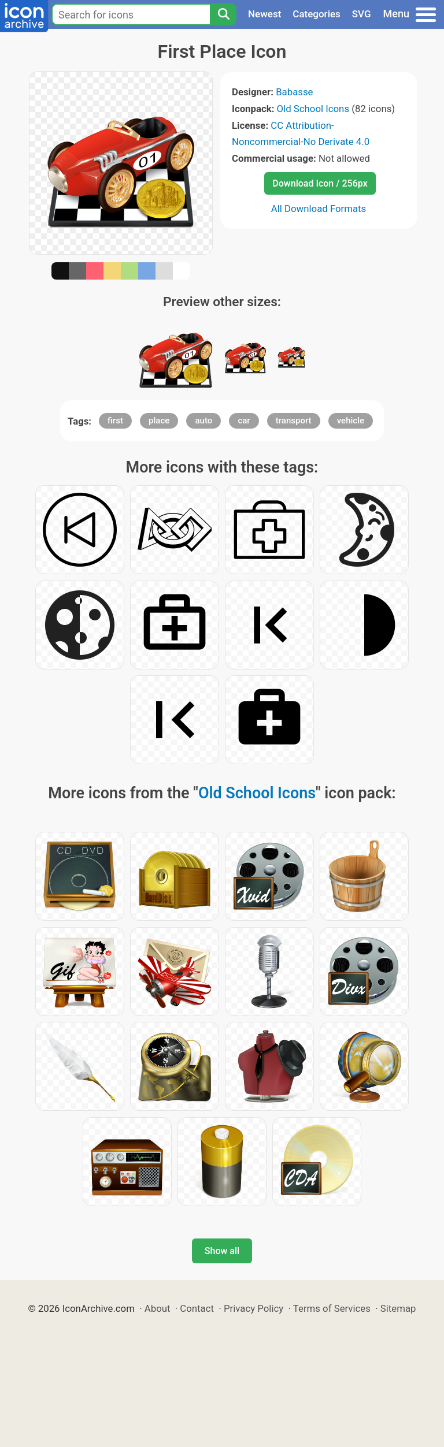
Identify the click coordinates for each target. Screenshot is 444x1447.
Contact (197, 1308)
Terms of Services (332, 1308)
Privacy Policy (253, 1308)
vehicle (350, 420)
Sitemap (398, 1308)
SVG (361, 14)
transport (294, 420)
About (158, 1308)
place (159, 420)
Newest (264, 14)
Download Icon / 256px (319, 183)
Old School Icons (313, 108)
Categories (317, 14)
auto (203, 420)
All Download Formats (319, 208)
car (244, 420)
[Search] (223, 14)
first (115, 420)
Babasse (294, 92)
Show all (222, 1250)
